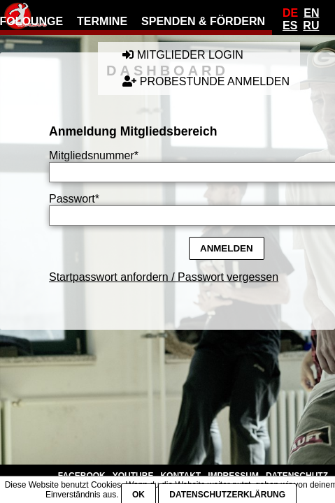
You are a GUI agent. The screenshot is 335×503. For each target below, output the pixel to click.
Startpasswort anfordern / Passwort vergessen (163, 277)
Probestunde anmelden (206, 81)
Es (290, 25)
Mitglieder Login (182, 55)
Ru (311, 25)
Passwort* (74, 199)
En (311, 13)
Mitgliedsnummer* (93, 155)
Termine (102, 21)
